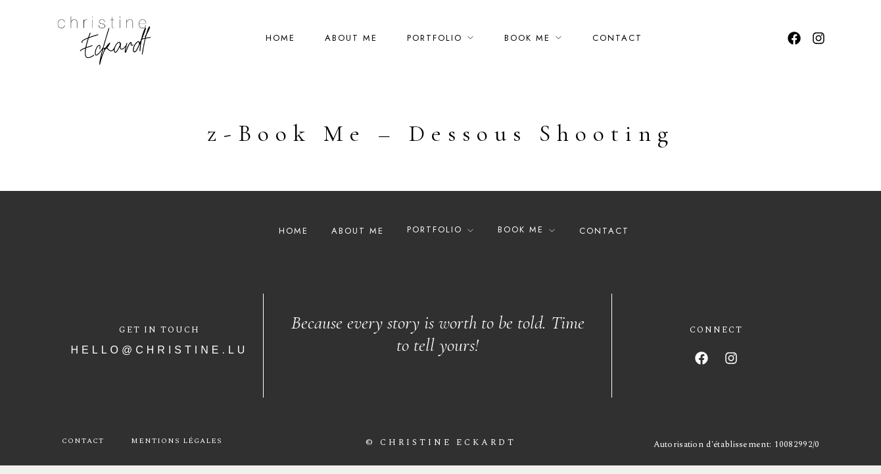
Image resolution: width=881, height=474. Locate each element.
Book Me (527, 38)
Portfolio (434, 38)
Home (280, 38)
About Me (351, 38)
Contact (617, 38)
